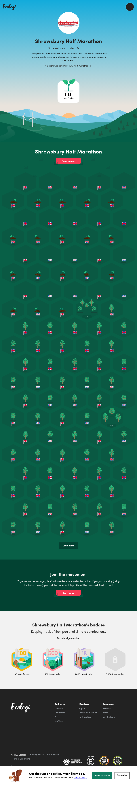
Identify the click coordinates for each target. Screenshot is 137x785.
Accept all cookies (102, 775)
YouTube (59, 721)
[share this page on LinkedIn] (134, 49)
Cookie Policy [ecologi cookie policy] (52, 754)
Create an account (88, 712)
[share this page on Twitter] (134, 43)
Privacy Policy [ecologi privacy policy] (37, 754)
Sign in (82, 708)
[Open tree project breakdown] (68, 92)
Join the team (108, 717)
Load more (68, 545)
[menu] (130, 7)
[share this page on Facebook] (134, 38)
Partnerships (85, 717)
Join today (68, 593)
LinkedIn (59, 708)
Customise (122, 775)
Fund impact (68, 161)
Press (105, 712)
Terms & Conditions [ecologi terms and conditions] (20, 758)
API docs (106, 708)
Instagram (60, 712)
